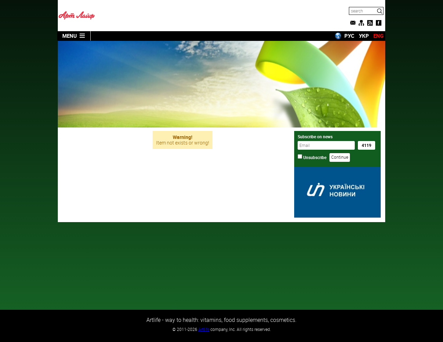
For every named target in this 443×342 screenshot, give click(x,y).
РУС (349, 35)
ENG (378, 35)
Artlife (203, 329)
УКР (364, 35)
